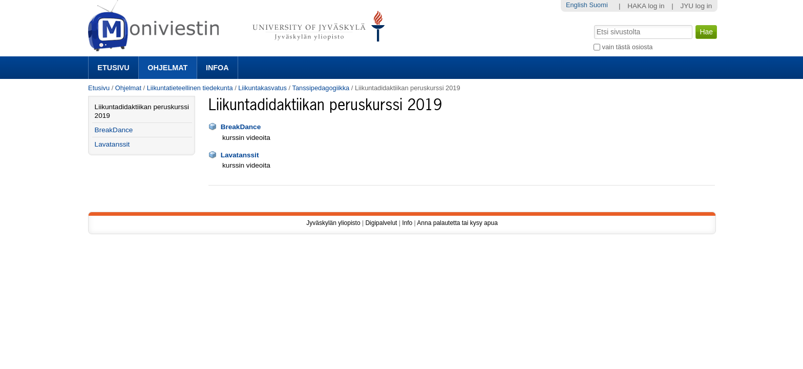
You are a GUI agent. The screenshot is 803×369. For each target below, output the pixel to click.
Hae (593, 24)
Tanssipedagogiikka (321, 88)
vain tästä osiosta (627, 47)
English (576, 5)
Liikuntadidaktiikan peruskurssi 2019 (142, 111)
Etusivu (113, 68)
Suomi (598, 5)
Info (407, 223)
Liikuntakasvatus (262, 88)
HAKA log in (646, 6)
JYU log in (696, 6)
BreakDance (241, 127)
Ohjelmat (167, 68)
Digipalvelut (381, 223)
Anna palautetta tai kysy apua (457, 223)
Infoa (217, 68)
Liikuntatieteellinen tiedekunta (190, 88)
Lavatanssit (240, 155)
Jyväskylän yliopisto (333, 223)
